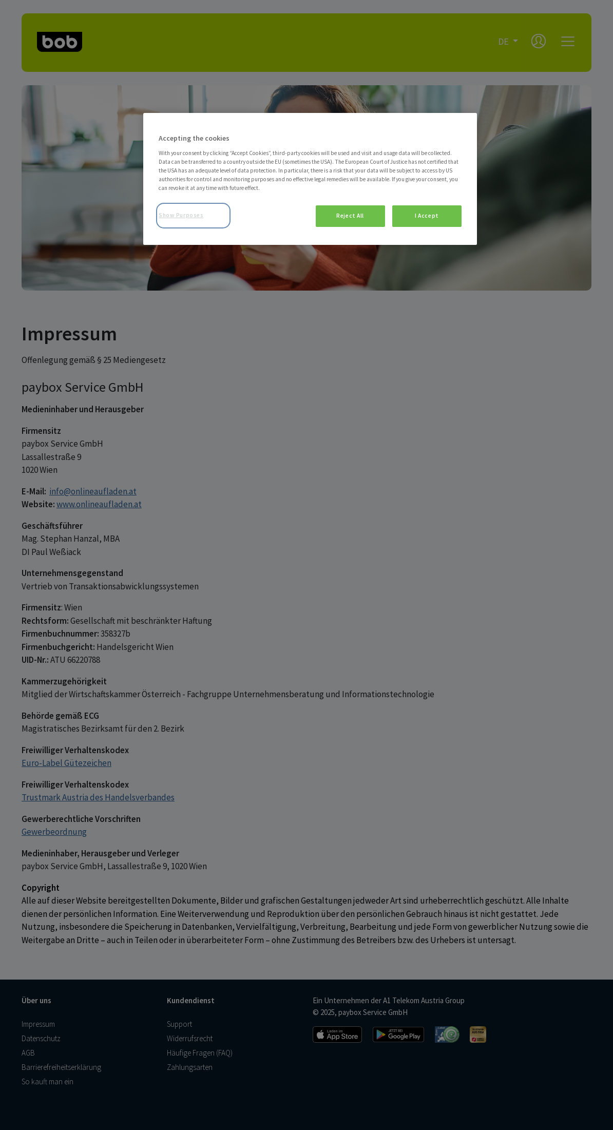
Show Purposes (181, 215)
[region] (310, 179)
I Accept (427, 215)
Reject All (350, 215)
